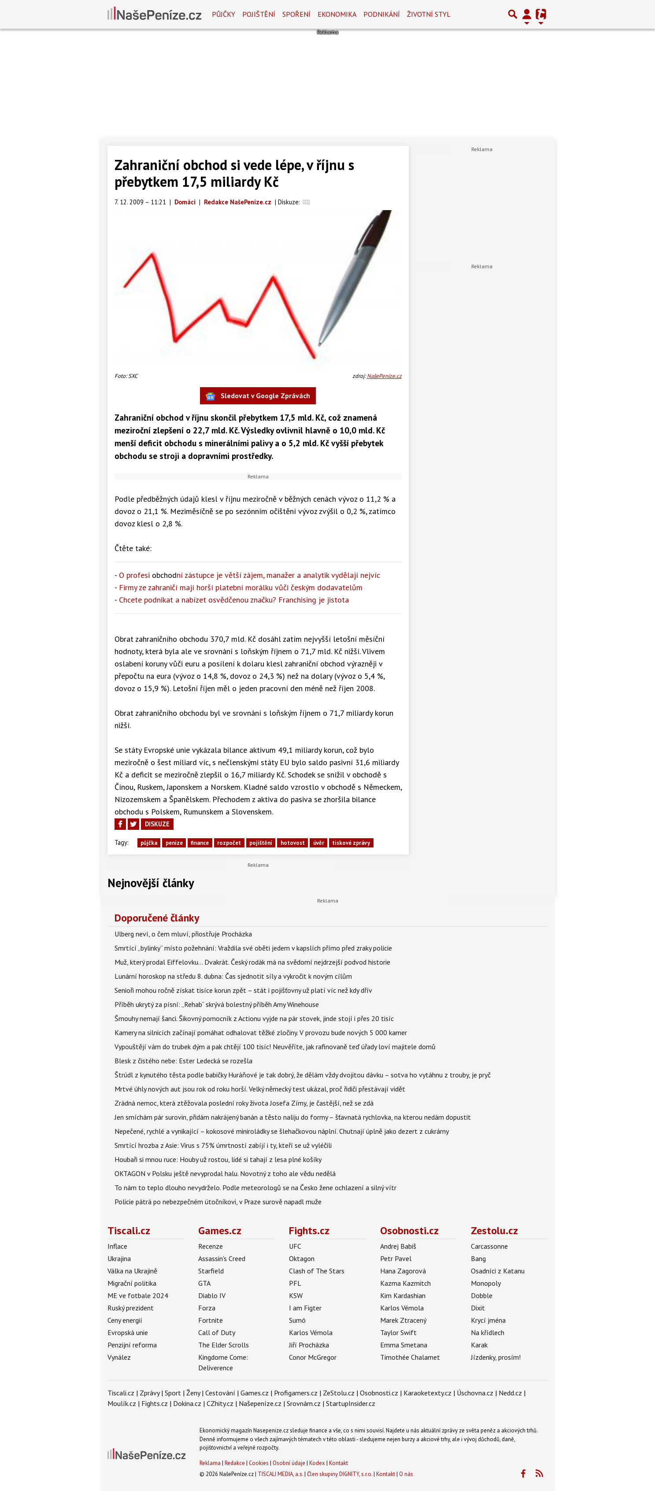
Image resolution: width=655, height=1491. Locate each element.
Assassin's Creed (221, 1258)
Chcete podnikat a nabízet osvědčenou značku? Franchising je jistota (234, 600)
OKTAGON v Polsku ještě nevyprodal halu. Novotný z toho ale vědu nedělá (225, 1173)
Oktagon (302, 1258)
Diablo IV (212, 1295)
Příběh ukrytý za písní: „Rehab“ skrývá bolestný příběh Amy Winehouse (217, 1004)
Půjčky (223, 14)
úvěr (318, 843)
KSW (296, 1295)
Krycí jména (488, 1320)
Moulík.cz (121, 1403)
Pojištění (258, 14)
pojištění (260, 843)
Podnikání (381, 14)
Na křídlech (487, 1332)
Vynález (119, 1357)
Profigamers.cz (296, 1392)
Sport (173, 1392)
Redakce (235, 1463)
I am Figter (305, 1307)
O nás (406, 1474)
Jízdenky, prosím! (496, 1357)
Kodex (317, 1463)
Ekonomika (337, 14)
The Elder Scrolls (223, 1344)
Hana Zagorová (403, 1270)
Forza (206, 1307)
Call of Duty (216, 1332)
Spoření (296, 14)
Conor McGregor (313, 1357)
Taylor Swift (398, 1332)
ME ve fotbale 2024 (137, 1295)
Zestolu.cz (494, 1230)
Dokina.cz (187, 1403)
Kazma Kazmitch (405, 1283)
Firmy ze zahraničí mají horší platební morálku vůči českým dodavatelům (241, 587)
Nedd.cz (510, 1392)
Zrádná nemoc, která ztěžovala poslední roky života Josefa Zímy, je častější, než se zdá (244, 1103)
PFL (295, 1283)
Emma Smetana (403, 1344)
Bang (478, 1258)
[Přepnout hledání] (513, 14)
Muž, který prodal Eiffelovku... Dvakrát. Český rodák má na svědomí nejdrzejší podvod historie (252, 962)
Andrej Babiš (398, 1246)
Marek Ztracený (403, 1320)
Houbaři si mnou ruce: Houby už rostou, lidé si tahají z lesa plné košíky (218, 1159)
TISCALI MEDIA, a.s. (280, 1474)
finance (200, 843)
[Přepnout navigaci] (527, 14)
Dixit (478, 1307)
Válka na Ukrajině (132, 1270)
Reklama (210, 1463)
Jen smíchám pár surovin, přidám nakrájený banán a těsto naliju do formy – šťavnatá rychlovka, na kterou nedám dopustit (293, 1117)
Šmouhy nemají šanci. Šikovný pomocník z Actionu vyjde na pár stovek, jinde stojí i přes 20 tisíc (254, 1018)
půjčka (149, 843)
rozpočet (229, 843)
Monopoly (486, 1283)
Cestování (220, 1392)
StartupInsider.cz (350, 1403)
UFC (295, 1246)
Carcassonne (489, 1246)
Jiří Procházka (309, 1344)
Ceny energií (124, 1320)
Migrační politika (131, 1283)
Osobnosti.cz (409, 1230)
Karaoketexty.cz (427, 1392)
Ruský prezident (130, 1307)
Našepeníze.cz (260, 1403)
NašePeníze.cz (384, 376)
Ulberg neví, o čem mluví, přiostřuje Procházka (183, 933)
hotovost (293, 843)
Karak (479, 1344)
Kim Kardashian (403, 1295)
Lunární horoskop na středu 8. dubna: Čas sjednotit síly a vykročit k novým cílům (233, 976)
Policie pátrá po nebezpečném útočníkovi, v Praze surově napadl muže (218, 1201)
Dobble (481, 1295)
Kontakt (338, 1463)
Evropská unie (127, 1332)
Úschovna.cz (475, 1392)
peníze (174, 843)
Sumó (297, 1320)
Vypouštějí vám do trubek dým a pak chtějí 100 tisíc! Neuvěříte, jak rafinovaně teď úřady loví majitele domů (275, 1046)
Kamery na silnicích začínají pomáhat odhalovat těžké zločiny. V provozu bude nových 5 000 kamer (261, 1032)
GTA (204, 1283)
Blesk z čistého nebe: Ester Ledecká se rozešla (183, 1060)
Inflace (117, 1246)
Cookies (259, 1463)
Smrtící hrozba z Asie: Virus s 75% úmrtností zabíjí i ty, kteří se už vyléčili (223, 1145)
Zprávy (149, 1392)
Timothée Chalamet (410, 1357)
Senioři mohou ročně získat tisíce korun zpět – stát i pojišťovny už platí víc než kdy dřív (243, 990)
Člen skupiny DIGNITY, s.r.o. (339, 1474)
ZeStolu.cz (339, 1392)
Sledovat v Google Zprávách (258, 396)
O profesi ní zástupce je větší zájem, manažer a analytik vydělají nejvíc (249, 575)
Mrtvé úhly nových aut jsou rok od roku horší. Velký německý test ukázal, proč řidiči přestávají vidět (260, 1088)
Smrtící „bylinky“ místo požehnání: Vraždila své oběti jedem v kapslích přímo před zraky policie (253, 947)
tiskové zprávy (351, 843)
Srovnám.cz (304, 1403)
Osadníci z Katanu (498, 1270)
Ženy (193, 1392)
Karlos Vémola (311, 1332)
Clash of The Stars (316, 1270)
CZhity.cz (220, 1403)
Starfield (211, 1270)
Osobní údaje (289, 1463)
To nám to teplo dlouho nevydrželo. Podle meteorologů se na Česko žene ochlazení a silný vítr (255, 1187)
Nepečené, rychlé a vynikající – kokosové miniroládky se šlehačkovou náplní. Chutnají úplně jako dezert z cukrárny (282, 1131)
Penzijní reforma (132, 1344)
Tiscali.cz (128, 1230)
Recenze (210, 1246)
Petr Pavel (395, 1258)
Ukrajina (119, 1258)
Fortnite (210, 1320)
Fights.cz (309, 1230)
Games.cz (219, 1230)
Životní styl (429, 14)
